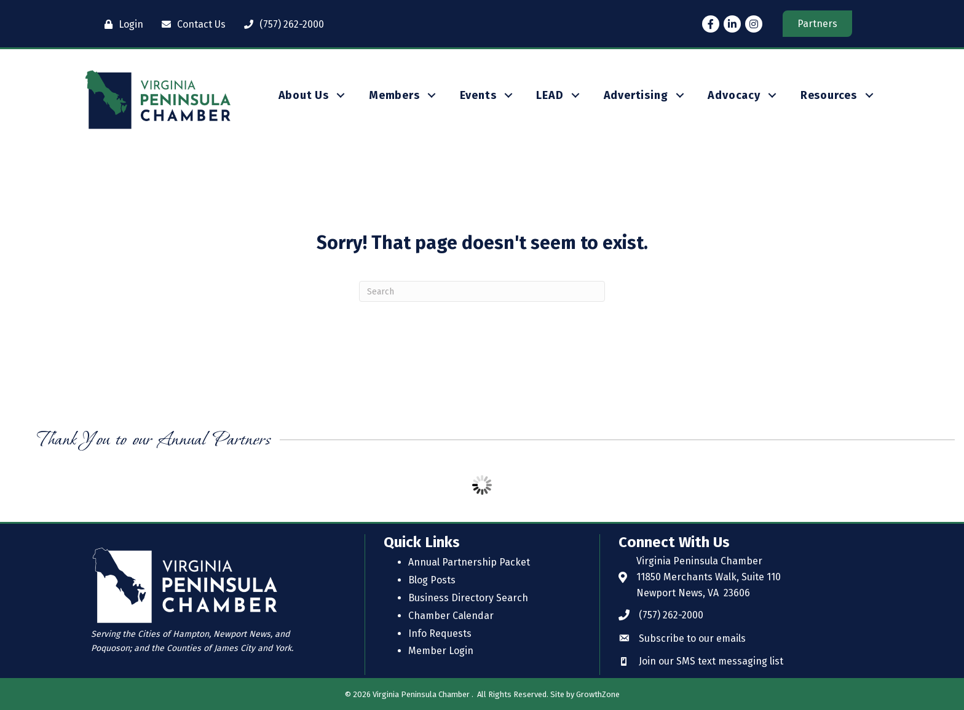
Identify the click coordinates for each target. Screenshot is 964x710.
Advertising (636, 95)
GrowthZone (598, 694)
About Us (304, 95)
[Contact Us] (191, 24)
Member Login (440, 651)
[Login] (120, 24)
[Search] (482, 291)
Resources (828, 95)
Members (394, 95)
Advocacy (734, 95)
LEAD (549, 95)
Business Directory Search (468, 598)
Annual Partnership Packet (469, 562)
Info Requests (440, 633)
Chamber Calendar (451, 615)
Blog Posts (432, 580)
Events (478, 95)
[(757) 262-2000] (281, 24)
